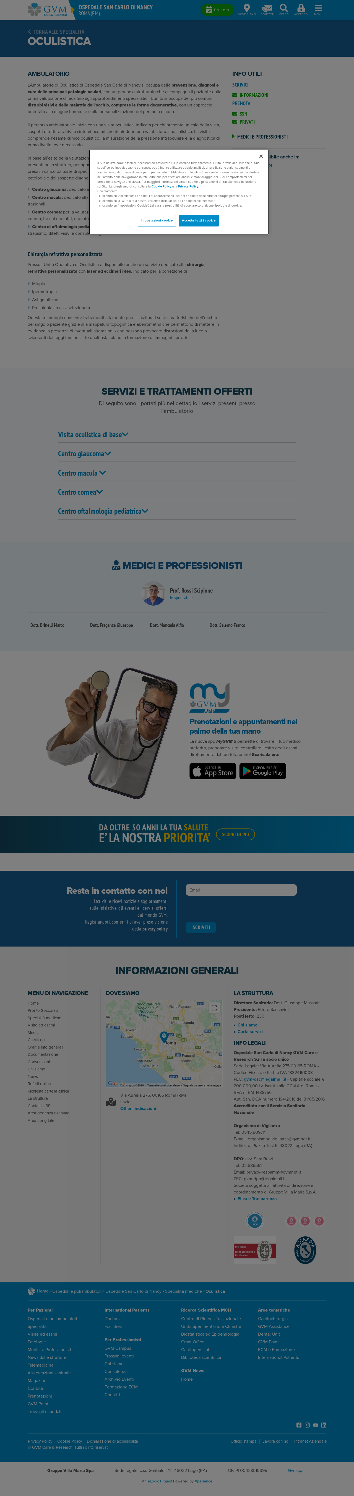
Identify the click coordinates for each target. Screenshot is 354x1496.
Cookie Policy (161, 186)
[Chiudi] (261, 156)
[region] (179, 192)
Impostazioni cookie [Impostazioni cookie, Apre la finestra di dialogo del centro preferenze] (157, 220)
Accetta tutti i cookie (199, 220)
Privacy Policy (188, 186)
